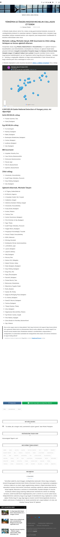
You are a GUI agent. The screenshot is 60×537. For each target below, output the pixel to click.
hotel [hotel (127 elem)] (4, 455)
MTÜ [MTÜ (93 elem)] (18, 458)
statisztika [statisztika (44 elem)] (19, 461)
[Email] (50, 2)
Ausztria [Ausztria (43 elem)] (17, 450)
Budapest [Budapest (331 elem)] (53, 450)
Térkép (19, 409)
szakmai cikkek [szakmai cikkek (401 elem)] (34, 461)
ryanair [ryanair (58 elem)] (12, 461)
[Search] (56, 2)
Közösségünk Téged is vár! (10, 438)
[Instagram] (45, 2)
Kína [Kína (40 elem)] (30, 455)
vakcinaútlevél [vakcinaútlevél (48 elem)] (19, 463)
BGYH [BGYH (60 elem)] (40, 450)
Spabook (35, 531)
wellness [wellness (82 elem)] (40, 463)
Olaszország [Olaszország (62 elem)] (29, 458)
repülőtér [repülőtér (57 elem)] (5, 461)
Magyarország (11, 409)
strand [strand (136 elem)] (26, 461)
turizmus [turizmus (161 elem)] (5, 463)
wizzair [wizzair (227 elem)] (46, 463)
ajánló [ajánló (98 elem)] (10, 450)
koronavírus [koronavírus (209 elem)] (24, 455)
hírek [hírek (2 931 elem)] (10, 455)
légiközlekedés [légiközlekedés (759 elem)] (37, 455)
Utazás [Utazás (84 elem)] (11, 463)
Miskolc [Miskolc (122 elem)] (12, 458)
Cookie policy (31, 523)
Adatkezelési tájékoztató (45, 523)
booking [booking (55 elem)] (46, 450)
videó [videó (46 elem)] (27, 463)
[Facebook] (41, 2)
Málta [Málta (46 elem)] (22, 458)
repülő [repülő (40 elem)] (46, 458)
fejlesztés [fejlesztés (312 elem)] (27, 452)
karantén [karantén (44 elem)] (16, 455)
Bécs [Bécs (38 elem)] (15, 452)
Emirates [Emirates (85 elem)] (21, 452)
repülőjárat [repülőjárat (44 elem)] (53, 458)
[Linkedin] (48, 2)
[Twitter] (43, 2)
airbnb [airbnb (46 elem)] (4, 450)
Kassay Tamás (26, 27)
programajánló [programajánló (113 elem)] (38, 458)
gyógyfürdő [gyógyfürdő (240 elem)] (41, 452)
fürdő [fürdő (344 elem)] (34, 452)
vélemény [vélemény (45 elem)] (33, 463)
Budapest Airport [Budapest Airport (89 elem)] (7, 452)
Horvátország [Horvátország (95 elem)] (50, 452)
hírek (4, 409)
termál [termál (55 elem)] (48, 461)
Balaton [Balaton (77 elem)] (23, 450)
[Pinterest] (46, 2)
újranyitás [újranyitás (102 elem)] (53, 463)
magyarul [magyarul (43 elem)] (5, 458)
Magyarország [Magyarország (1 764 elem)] (47, 455)
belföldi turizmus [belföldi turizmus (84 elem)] (32, 450)
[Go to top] (30, 535)
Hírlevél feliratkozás (43, 525)
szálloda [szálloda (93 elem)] (42, 461)
